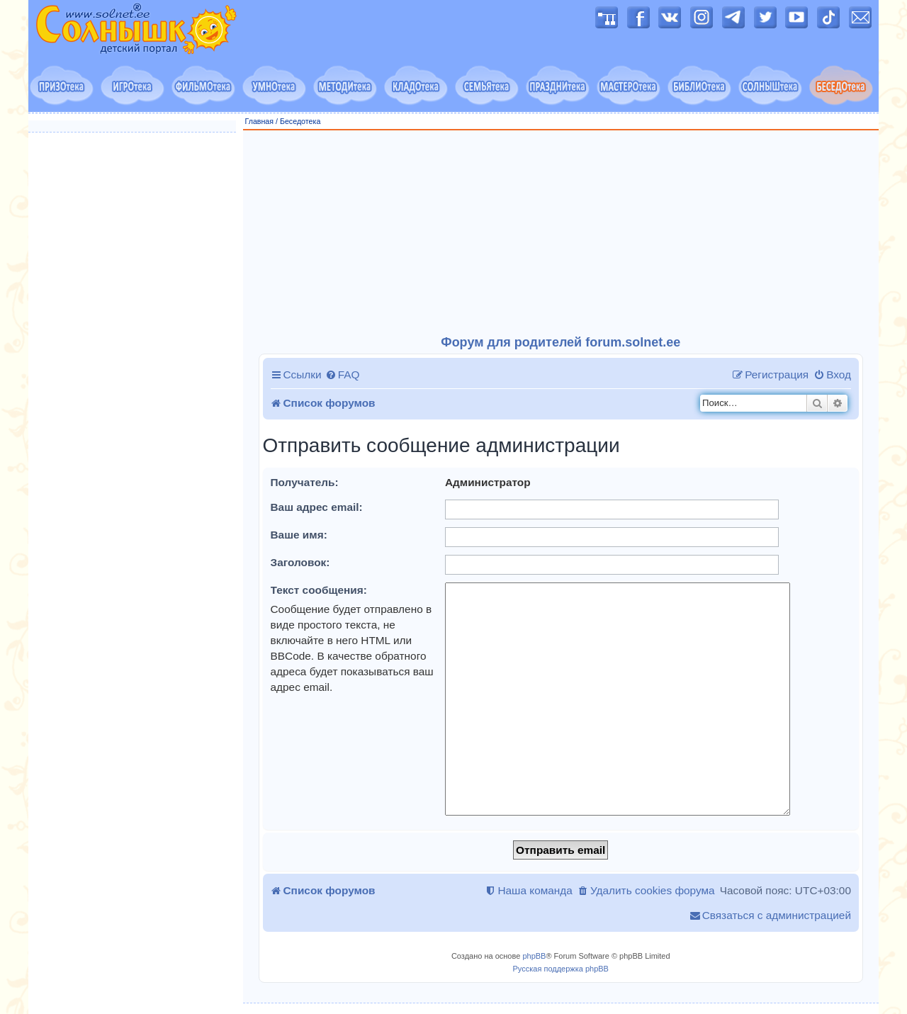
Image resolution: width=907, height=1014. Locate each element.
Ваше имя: (299, 535)
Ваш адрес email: (317, 507)
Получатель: (305, 482)
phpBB (534, 956)
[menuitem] (342, 375)
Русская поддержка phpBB (561, 968)
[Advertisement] (561, 233)
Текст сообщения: (319, 590)
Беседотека (300, 121)
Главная (259, 121)
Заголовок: (300, 562)
